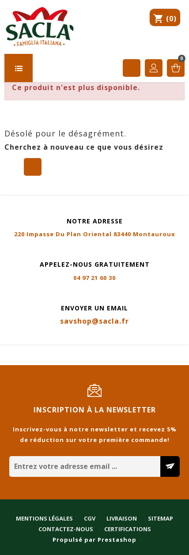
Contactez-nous (31, 360)
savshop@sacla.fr (94, 321)
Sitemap (149, 350)
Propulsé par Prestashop (94, 540)
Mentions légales (32, 350)
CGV (78, 350)
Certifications (93, 360)
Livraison (110, 350)
